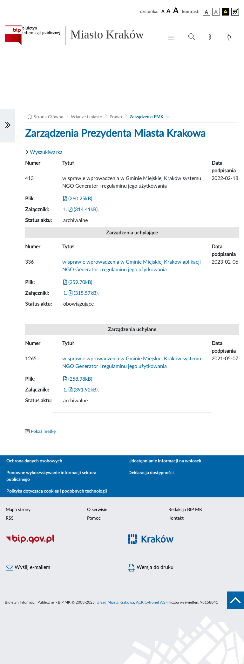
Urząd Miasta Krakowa (115, 602)
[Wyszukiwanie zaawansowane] (191, 37)
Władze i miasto (86, 117)
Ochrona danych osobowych (34, 461)
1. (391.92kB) (80, 389)
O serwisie (97, 510)
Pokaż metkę (43, 431)
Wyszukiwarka (46, 152)
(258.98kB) (77, 379)
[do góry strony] (235, 600)
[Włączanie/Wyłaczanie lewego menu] (7, 125)
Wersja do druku (150, 567)
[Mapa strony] (211, 38)
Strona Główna (48, 117)
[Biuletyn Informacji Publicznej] (61, 542)
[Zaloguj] (230, 38)
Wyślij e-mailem (28, 567)
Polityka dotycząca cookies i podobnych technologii (56, 491)
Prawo (116, 117)
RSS (10, 518)
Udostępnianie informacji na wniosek (164, 461)
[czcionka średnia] (168, 11)
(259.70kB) (77, 282)
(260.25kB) (77, 198)
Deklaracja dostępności (151, 473)
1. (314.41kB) (80, 209)
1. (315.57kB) (80, 293)
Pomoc (94, 518)
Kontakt (176, 518)
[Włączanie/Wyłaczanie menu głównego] (171, 37)
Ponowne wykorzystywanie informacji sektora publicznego (51, 476)
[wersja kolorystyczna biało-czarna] (216, 12)
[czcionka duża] (177, 11)
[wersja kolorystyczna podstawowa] (206, 12)
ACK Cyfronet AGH (152, 602)
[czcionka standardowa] (163, 11)
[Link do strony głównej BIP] (81, 35)
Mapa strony (18, 510)
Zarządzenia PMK (146, 117)
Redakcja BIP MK (185, 510)
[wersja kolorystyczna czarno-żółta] (225, 12)
